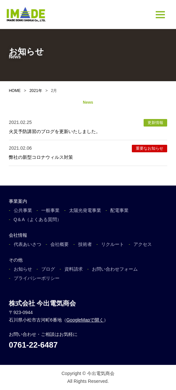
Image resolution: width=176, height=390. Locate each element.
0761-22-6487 (33, 344)
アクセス (142, 244)
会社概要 (59, 244)
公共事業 (23, 210)
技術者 (85, 244)
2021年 (35, 90)
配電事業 (119, 210)
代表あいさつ (27, 244)
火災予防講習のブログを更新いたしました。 (54, 131)
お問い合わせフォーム (115, 269)
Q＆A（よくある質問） (38, 219)
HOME (15, 90)
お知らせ (23, 269)
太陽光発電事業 (85, 210)
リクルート (112, 244)
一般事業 (50, 210)
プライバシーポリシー (37, 278)
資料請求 (73, 269)
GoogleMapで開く (85, 319)
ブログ (48, 269)
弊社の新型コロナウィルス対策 (41, 157)
